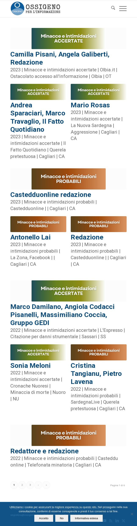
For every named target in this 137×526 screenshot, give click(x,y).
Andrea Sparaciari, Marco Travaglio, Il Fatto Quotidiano (37, 117)
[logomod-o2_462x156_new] (57, 8)
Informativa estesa (86, 518)
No (62, 518)
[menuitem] (111, 8)
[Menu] (121, 8)
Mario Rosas (90, 105)
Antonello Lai (30, 237)
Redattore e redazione (44, 451)
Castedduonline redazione (50, 195)
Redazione (87, 237)
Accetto (43, 518)
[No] (132, 514)
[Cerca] (111, 8)
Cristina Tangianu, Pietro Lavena (96, 373)
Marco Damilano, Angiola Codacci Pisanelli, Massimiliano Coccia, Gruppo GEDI (62, 315)
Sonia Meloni (30, 365)
